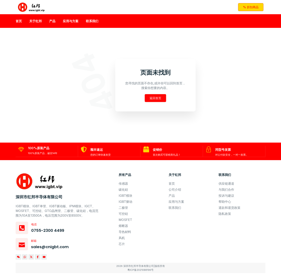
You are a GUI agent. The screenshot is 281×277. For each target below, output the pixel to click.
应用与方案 (70, 22)
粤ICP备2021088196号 (140, 273)
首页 (19, 22)
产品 (52, 22)
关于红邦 (35, 22)
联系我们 (92, 22)
